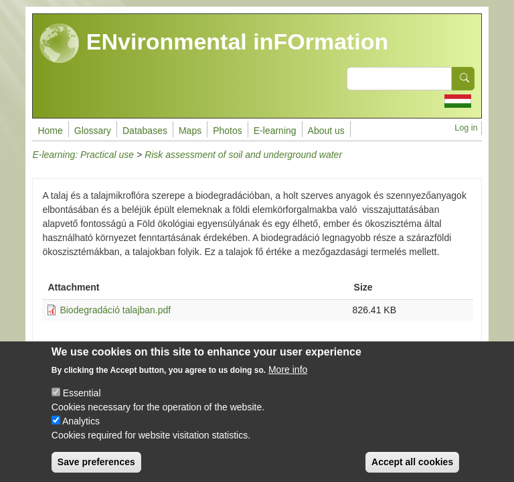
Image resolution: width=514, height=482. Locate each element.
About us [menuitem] (326, 130)
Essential (82, 403)
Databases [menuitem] (144, 130)
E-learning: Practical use (83, 154)
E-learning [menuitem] (275, 130)
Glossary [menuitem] (92, 130)
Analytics (81, 431)
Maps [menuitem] (190, 130)
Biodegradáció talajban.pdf (115, 310)
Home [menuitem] (49, 130)
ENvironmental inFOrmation (213, 43)
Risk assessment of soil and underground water (243, 154)
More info (287, 380)
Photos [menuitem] (227, 130)
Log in (465, 128)
